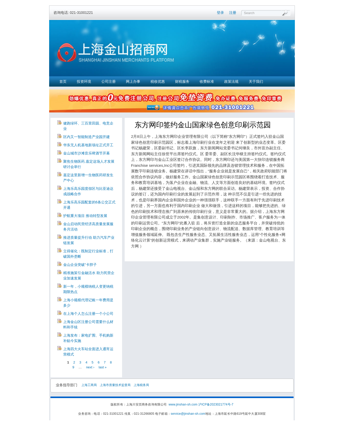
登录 (220, 13)
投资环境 (84, 81)
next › (90, 367)
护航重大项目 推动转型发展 (85, 216)
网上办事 (133, 81)
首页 (63, 81)
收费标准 (207, 81)
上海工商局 (89, 385)
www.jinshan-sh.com (183, 404)
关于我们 (256, 81)
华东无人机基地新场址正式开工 (88, 145)
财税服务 (182, 81)
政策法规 (231, 81)
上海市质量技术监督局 (115, 385)
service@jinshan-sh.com (188, 413)
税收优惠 (157, 81)
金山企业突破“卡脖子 (80, 265)
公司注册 (108, 81)
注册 (232, 13)
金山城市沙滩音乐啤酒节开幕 (86, 153)
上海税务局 (141, 385)
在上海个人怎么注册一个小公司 (88, 313)
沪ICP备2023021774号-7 (215, 404)
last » (102, 367)
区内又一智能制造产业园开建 (86, 137)
